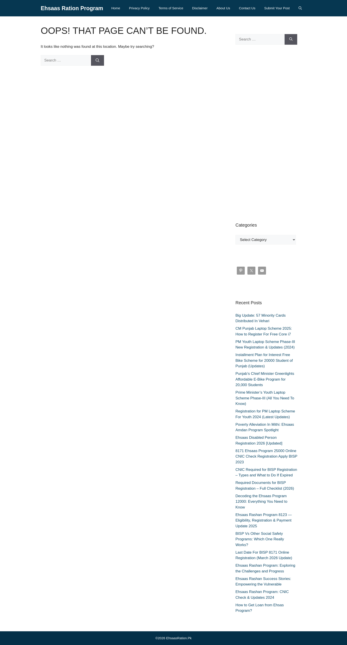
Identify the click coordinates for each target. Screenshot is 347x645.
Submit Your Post (277, 8)
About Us (223, 8)
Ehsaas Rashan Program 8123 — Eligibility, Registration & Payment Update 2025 (263, 520)
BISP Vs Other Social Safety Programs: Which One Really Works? (259, 539)
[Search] (97, 60)
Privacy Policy (139, 8)
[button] (300, 8)
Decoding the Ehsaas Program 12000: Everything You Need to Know (261, 501)
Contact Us (247, 8)
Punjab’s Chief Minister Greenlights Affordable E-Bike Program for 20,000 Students (264, 379)
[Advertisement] (266, 133)
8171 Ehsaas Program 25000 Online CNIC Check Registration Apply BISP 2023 (266, 456)
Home (115, 8)
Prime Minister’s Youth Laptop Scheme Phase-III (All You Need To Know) (264, 398)
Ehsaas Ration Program (72, 8)
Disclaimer (200, 8)
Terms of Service (170, 8)
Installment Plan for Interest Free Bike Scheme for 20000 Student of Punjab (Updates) (264, 360)
